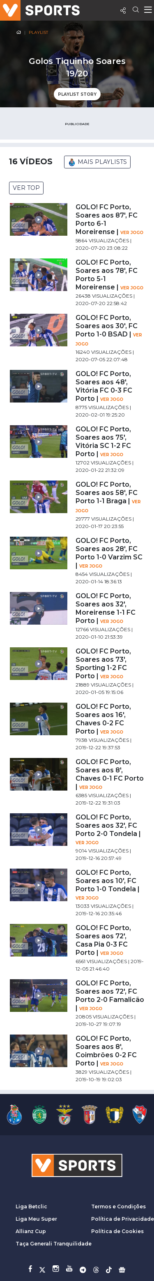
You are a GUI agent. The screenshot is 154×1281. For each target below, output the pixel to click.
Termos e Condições (118, 1206)
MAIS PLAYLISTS (97, 162)
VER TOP (26, 188)
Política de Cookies (117, 1231)
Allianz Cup (31, 1231)
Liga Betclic (31, 1206)
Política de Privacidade (122, 1219)
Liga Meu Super (36, 1219)
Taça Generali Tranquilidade (54, 1244)
